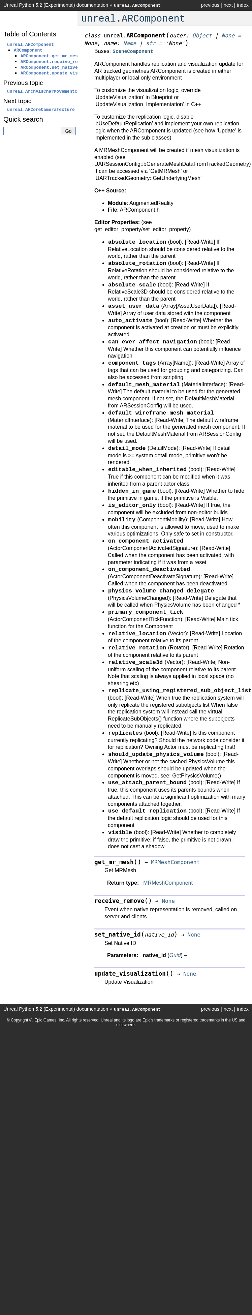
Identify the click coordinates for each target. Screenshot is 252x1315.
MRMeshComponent (168, 882)
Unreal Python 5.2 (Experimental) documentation (55, 5)
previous (210, 5)
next (228, 5)
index (243, 5)
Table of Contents (29, 34)
